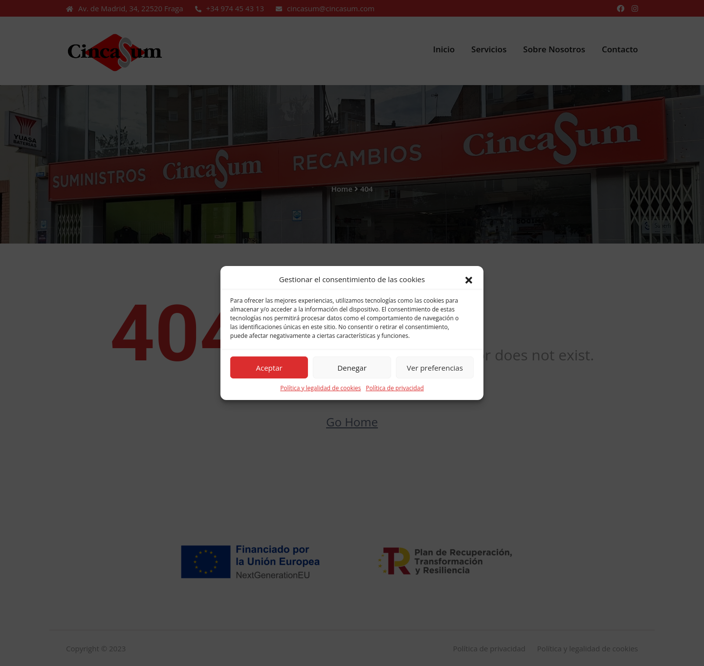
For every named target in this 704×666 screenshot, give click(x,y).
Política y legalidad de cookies (320, 388)
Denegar (352, 367)
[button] (469, 279)
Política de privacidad (395, 388)
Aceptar (269, 367)
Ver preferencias (435, 367)
